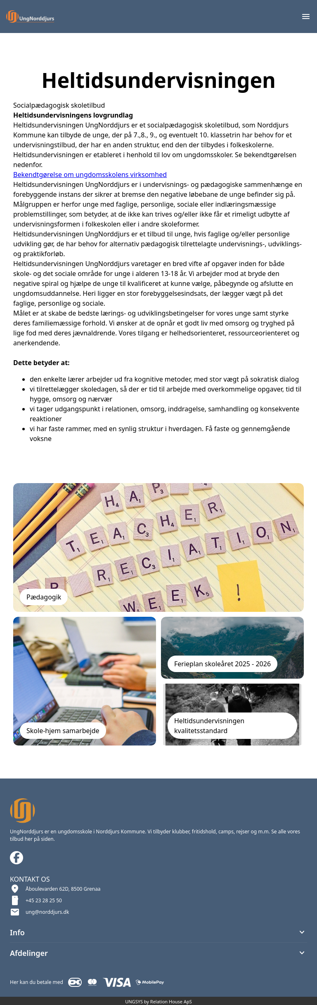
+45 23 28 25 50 (44, 900)
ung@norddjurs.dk (47, 911)
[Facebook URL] (16, 857)
